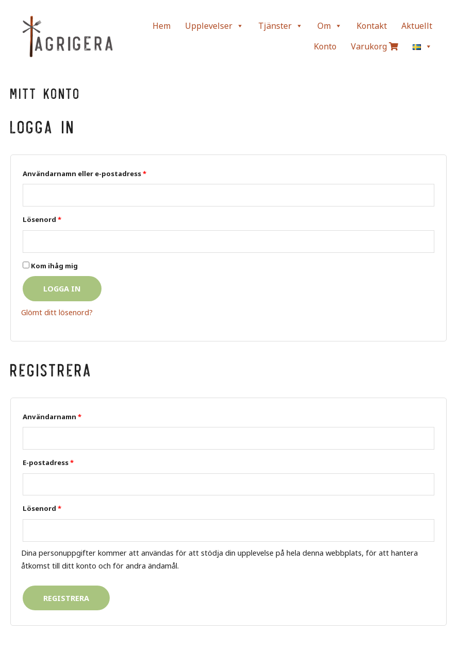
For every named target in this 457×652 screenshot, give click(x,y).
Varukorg (374, 46)
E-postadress (48, 462)
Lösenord (42, 219)
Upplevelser (214, 25)
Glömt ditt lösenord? (57, 312)
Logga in (62, 288)
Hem (162, 25)
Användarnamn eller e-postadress (84, 173)
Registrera (66, 598)
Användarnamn (52, 416)
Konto (325, 46)
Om (329, 25)
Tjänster (280, 25)
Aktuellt (416, 25)
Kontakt (372, 25)
